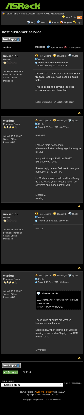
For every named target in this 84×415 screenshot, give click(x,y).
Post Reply (11, 39)
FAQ (33, 22)
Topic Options (72, 47)
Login (79, 22)
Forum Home (12, 13)
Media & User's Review (32, 13)
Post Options (43, 56)
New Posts (71, 17)
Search (43, 22)
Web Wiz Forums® (44, 392)
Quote (75, 56)
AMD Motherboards (54, 13)
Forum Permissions (73, 383)
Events (53, 22)
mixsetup (10, 56)
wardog (9, 120)
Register (68, 22)
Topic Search (54, 47)
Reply (41, 59)
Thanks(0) (59, 56)
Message (40, 47)
